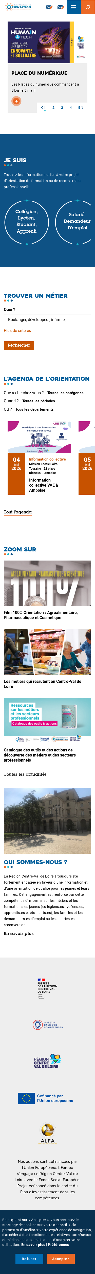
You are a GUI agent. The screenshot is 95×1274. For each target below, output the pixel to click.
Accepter (60, 1259)
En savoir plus (18, 934)
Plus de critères (17, 330)
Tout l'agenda (18, 512)
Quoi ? (9, 309)
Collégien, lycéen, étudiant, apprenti (26, 222)
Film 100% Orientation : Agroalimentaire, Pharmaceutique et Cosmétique (41, 615)
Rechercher (19, 346)
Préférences (58, 1245)
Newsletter (49, 7)
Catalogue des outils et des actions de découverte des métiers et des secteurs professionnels (40, 755)
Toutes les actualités (25, 775)
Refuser (29, 1259)
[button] (42, 108)
